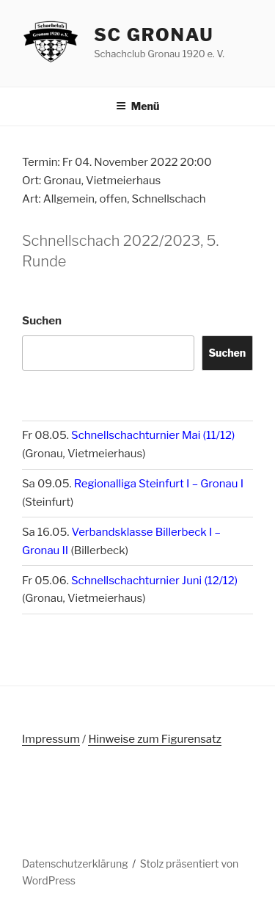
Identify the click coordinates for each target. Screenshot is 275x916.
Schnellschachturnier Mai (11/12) (153, 435)
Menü (138, 106)
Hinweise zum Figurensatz (154, 739)
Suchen (42, 320)
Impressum (51, 739)
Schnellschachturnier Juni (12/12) (154, 580)
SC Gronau (153, 35)
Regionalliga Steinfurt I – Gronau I (158, 483)
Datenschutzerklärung (75, 863)
